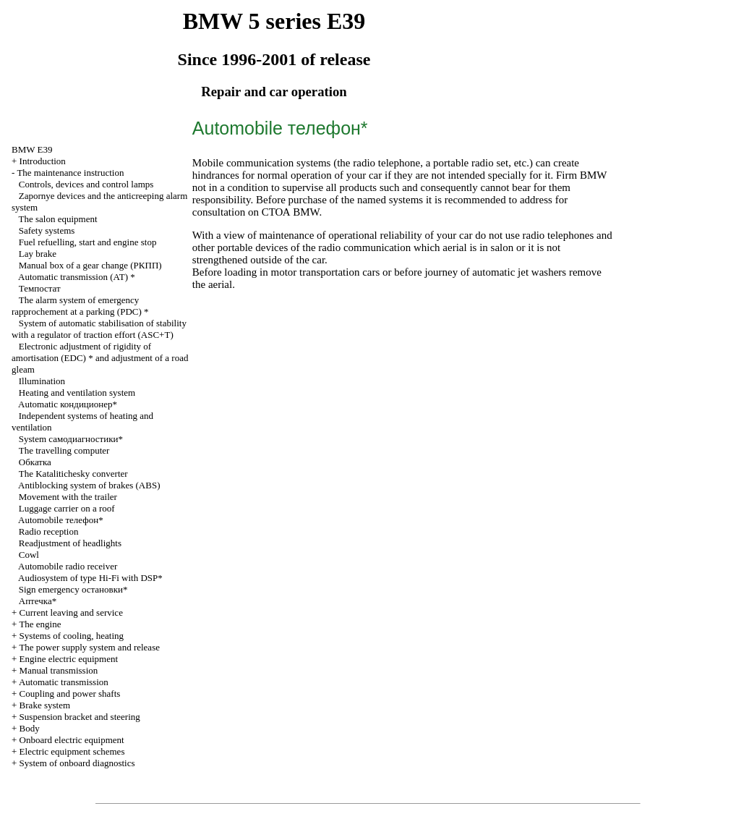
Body (30, 728)
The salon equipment (58, 218)
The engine (40, 624)
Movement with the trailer (68, 496)
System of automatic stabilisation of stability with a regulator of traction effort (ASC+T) (99, 329)
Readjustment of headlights (70, 543)
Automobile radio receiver (67, 566)
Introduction (43, 161)
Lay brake (37, 253)
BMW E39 (32, 149)
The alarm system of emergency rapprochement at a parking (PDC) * (80, 305)
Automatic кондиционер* (67, 404)
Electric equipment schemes (72, 751)
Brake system (45, 705)
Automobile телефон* (60, 519)
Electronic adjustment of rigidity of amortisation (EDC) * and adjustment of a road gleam (100, 358)
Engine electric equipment (69, 658)
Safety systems (47, 230)
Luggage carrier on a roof (67, 508)
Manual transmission (59, 670)
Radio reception (49, 531)
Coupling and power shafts (70, 693)
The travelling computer (64, 450)
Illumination (42, 381)
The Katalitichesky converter (73, 473)
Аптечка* (37, 600)
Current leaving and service (71, 612)
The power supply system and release (89, 647)
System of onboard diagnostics (77, 763)
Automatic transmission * (76, 276)
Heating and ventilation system (77, 392)
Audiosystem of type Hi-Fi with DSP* (90, 577)
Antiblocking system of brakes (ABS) (89, 485)
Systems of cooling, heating (72, 635)
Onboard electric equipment (72, 739)
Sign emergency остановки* (73, 589)
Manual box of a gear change (90, 265)
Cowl (29, 554)
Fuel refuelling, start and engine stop (88, 242)
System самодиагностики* (71, 438)
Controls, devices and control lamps (86, 184)
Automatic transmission (63, 682)
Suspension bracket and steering (80, 716)
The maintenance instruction (70, 172)
